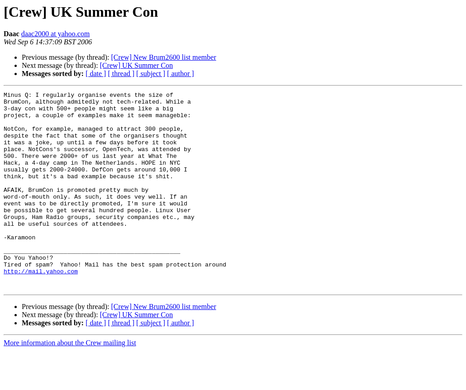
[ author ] (180, 73)
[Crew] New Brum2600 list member (163, 57)
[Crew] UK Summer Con (136, 65)
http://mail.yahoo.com (41, 308)
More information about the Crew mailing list (70, 382)
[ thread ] (121, 73)
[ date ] (96, 73)
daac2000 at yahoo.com (55, 34)
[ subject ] (150, 73)
